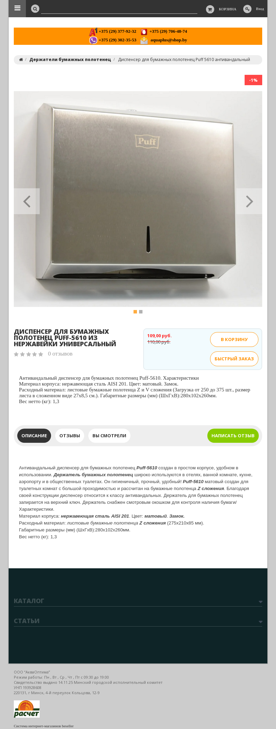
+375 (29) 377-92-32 (112, 31)
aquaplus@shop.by (163, 39)
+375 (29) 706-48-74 (163, 31)
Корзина (228, 9)
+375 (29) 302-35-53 (112, 39)
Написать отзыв (233, 435)
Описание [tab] (34, 435)
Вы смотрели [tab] (109, 435)
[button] (27, 199)
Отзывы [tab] (69, 435)
